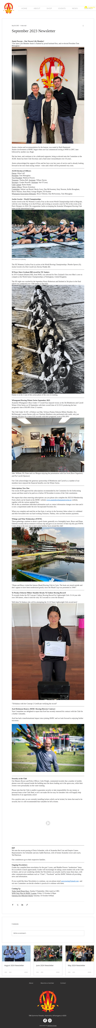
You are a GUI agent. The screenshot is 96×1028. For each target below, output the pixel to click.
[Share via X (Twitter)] (17, 905)
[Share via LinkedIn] (22, 905)
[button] (36, 8)
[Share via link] (27, 905)
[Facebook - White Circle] (45, 1020)
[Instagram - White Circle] (50, 1020)
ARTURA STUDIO (52, 1025)
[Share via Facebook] (13, 905)
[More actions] (83, 25)
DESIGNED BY (43, 1025)
